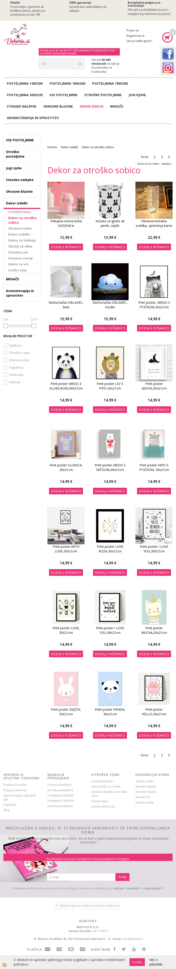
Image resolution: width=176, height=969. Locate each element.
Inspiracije (10, 805)
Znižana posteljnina (60, 806)
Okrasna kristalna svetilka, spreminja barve (154, 223)
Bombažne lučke (102, 781)
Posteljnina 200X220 (25, 95)
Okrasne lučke (20, 228)
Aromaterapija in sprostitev (33, 118)
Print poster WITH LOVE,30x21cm (66, 548)
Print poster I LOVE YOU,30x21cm (110, 630)
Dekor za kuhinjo (22, 240)
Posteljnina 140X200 (25, 83)
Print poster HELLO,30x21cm (154, 711)
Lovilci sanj (17, 270)
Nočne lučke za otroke (105, 786)
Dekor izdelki (91, 106)
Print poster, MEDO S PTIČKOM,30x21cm (154, 304)
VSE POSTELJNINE (63, 95)
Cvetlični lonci (19, 212)
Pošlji (122, 877)
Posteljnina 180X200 (110, 83)
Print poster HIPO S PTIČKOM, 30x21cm (154, 467)
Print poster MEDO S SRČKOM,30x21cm (110, 467)
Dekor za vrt (18, 264)
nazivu (167, 164)
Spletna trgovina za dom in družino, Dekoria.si (89, 906)
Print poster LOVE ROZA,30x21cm (110, 548)
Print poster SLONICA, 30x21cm (66, 467)
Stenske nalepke (21, 106)
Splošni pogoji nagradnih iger (19, 797)
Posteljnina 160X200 (67, 83)
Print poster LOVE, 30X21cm (66, 630)
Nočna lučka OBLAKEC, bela (66, 304)
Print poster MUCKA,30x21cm (154, 630)
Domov (52, 147)
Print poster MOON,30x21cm (154, 385)
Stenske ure (18, 252)
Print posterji (99, 801)
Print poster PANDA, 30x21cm (110, 711)
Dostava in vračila (14, 785)
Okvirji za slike (20, 246)
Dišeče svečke (144, 803)
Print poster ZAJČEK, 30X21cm (66, 711)
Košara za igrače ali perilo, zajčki (110, 223)
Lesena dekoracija (103, 806)
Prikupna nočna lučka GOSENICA (66, 223)
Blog (6, 810)
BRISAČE (116, 106)
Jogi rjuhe (137, 95)
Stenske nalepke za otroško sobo (109, 794)
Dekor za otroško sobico (22, 220)
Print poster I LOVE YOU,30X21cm (154, 548)
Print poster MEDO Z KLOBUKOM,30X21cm (66, 385)
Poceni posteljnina (59, 785)
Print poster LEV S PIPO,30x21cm (110, 385)
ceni (156, 164)
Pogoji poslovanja (15, 790)
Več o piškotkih (155, 962)
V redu (137, 962)
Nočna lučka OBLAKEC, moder (110, 304)
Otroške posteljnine (103, 95)
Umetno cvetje (20, 258)
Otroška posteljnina (60, 790)
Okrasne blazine (58, 106)
